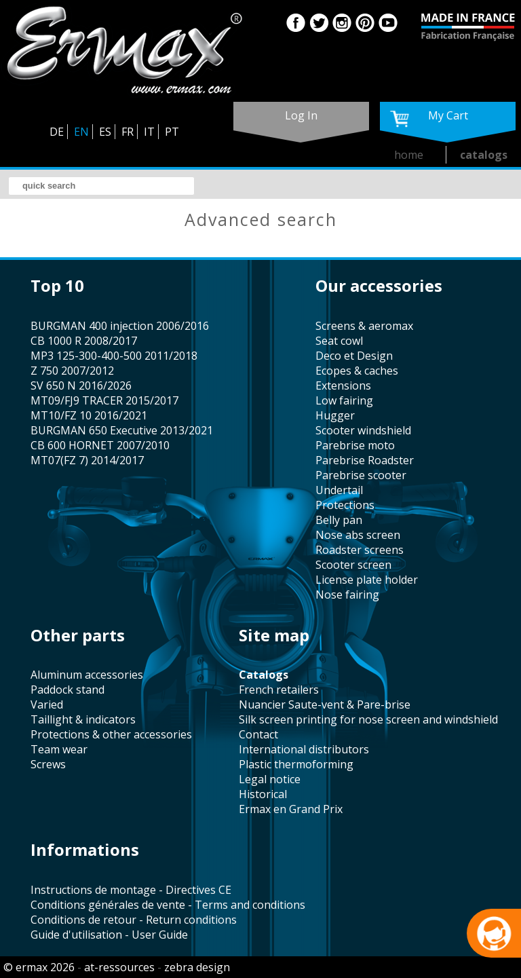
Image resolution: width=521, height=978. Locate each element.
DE (57, 131)
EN (81, 131)
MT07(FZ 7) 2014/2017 (87, 460)
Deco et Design (354, 355)
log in (301, 115)
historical (263, 794)
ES (105, 131)
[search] (101, 185)
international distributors (304, 749)
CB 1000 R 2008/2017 (84, 340)
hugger (335, 415)
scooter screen (353, 564)
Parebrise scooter (360, 475)
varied (47, 704)
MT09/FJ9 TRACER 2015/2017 (104, 400)
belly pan (338, 519)
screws (48, 764)
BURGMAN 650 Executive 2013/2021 (122, 430)
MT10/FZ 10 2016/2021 (89, 415)
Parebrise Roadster (364, 460)
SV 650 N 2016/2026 (81, 385)
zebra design (197, 967)
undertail (339, 490)
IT (149, 131)
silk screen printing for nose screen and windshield (368, 719)
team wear (59, 749)
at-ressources (119, 967)
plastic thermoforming (296, 764)
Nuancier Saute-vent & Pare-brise (324, 704)
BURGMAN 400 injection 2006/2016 (120, 325)
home (408, 154)
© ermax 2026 (39, 967)
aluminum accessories (87, 674)
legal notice (270, 779)
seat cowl (339, 340)
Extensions (343, 385)
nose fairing (347, 594)
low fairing (344, 400)
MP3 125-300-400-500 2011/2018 (114, 355)
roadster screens (359, 549)
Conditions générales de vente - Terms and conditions (168, 904)
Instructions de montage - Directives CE (131, 889)
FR (127, 131)
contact (258, 734)
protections (344, 504)
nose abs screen (357, 534)
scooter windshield (363, 430)
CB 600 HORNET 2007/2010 (100, 445)
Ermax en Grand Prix (291, 809)
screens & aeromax (364, 325)
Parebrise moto (355, 445)
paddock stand (67, 689)
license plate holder (366, 579)
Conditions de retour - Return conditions (134, 919)
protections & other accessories (111, 734)
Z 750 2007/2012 (72, 370)
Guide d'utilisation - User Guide (109, 934)
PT (172, 131)
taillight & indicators (83, 719)
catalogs (483, 154)
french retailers (279, 689)
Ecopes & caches (356, 370)
